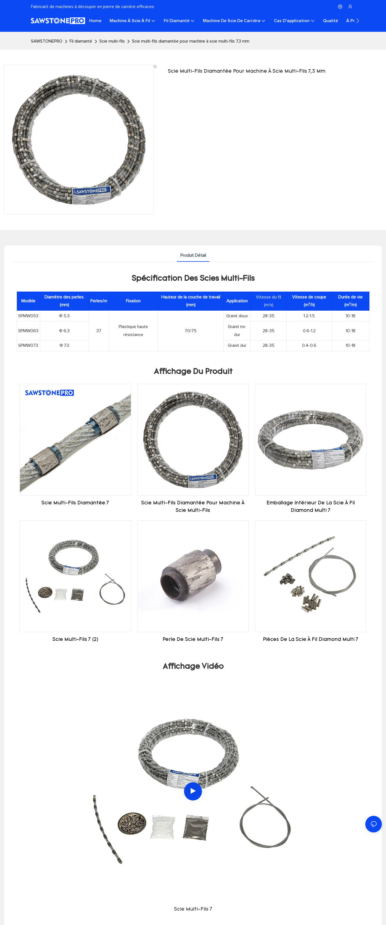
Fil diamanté (81, 41)
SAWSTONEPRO (46, 41)
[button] (357, 20)
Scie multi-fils (112, 41)
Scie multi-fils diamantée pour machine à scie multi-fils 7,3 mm (190, 41)
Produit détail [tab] (193, 255)
